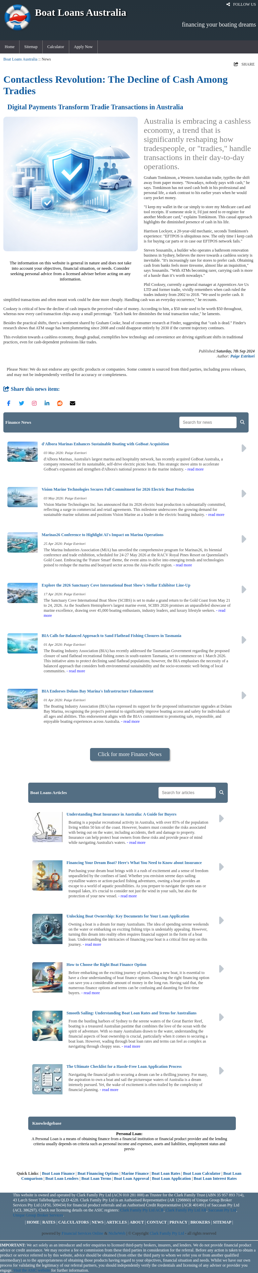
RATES (48, 1222)
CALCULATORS (73, 1222)
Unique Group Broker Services (38, 1215)
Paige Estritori (242, 356)
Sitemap (30, 46)
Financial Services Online (82, 1233)
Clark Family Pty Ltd (166, 1233)
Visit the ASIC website (31, 1270)
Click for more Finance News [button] (130, 754)
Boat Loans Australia (20, 59)
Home (9, 46)
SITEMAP (222, 1222)
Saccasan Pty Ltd (222, 1210)
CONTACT (157, 1222)
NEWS (97, 1222)
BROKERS (200, 1222)
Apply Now (83, 46)
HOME (33, 1222)
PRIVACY (179, 1222)
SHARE (244, 64)
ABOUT (137, 1222)
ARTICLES (116, 1222)
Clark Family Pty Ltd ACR (142, 1210)
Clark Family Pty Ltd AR (186, 1210)
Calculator (55, 46)
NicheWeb (117, 1233)
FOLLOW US (241, 4)
